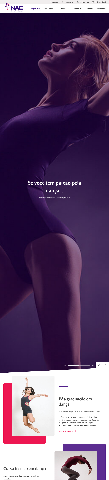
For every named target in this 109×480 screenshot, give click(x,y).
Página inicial (36, 9)
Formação (63, 9)
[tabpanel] (54, 193)
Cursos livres (77, 9)
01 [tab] (65, 365)
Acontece (89, 9)
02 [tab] (93, 365)
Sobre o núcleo (49, 9)
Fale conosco (101, 9)
